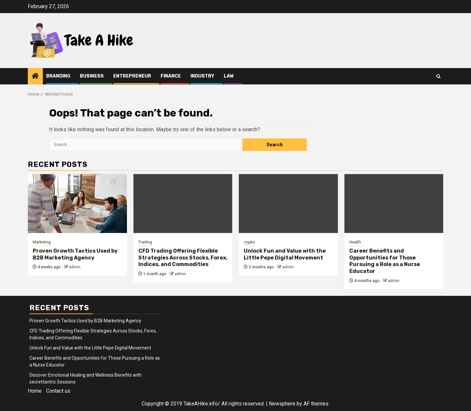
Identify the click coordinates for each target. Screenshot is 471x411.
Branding (58, 76)
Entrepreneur (132, 76)
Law (229, 76)
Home (35, 391)
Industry (202, 76)
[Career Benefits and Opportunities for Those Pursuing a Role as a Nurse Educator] (394, 203)
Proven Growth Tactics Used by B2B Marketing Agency (75, 254)
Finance (171, 76)
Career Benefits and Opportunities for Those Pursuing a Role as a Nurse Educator (384, 261)
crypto (249, 242)
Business (92, 76)
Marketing (42, 242)
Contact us (58, 391)
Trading (145, 242)
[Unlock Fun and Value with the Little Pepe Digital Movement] (288, 203)
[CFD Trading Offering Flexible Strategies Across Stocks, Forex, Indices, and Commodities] (183, 203)
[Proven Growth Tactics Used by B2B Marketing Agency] (77, 203)
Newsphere (282, 404)
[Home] (35, 76)
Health (355, 242)
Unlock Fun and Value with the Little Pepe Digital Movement (285, 254)
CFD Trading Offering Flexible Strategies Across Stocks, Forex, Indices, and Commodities (182, 258)
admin (74, 267)
